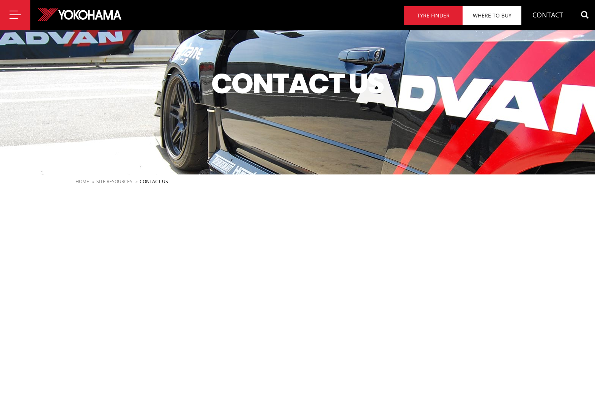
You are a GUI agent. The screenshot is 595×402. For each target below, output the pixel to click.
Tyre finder (433, 15)
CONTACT (547, 14)
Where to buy (492, 15)
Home (82, 181)
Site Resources (114, 181)
